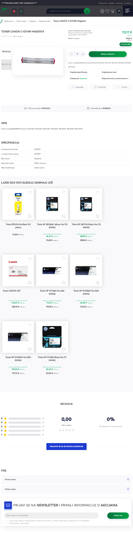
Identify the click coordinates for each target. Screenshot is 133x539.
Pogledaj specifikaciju (78, 72)
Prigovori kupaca (75, 495)
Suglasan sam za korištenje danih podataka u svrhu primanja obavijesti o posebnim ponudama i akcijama (46, 455)
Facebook (105, 483)
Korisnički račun (119, 11)
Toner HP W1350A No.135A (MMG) (50, 292)
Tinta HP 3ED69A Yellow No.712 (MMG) (50, 226)
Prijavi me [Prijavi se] (118, 449)
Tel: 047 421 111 (7, 497)
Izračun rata (126, 44)
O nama (127, 3)
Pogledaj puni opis (109, 72)
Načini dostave (74, 491)
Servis (37, 487)
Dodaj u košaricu (108, 54)
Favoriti (107, 11)
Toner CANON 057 (110, 225)
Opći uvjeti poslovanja (77, 483)
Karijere (38, 495)
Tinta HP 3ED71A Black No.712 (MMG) (82, 226)
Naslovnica (8, 21)
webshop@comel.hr (9, 493)
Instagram (105, 487)
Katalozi (112, 3)
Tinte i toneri (21, 21)
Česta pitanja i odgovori (44, 483)
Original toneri (44, 21)
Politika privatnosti (125, 525)
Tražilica (87, 11)
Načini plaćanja (74, 487)
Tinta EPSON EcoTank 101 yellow (17, 226)
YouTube (104, 491)
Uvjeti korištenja (85, 527)
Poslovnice (102, 3)
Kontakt (38, 491)
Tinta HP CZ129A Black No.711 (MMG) (115, 292)
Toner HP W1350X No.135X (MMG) (83, 292)
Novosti (119, 3)
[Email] (51, 449)
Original (32, 21)
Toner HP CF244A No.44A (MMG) (17, 292)
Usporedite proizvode (102, 11)
